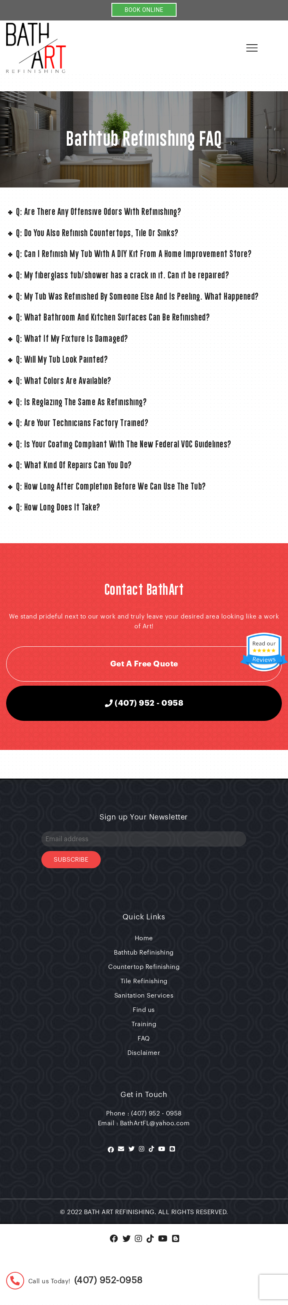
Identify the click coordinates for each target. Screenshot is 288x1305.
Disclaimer (143, 1053)
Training (144, 1024)
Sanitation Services (144, 996)
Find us (144, 1010)
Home (144, 938)
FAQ (144, 1039)
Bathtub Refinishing (144, 953)
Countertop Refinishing (143, 967)
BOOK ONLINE (144, 10)
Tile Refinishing (144, 981)
